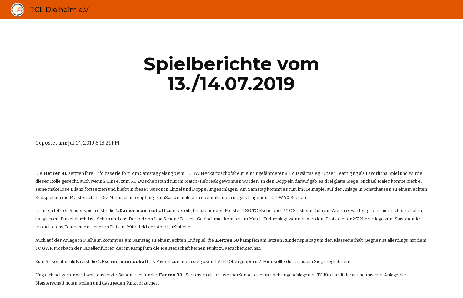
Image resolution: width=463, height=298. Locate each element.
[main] (232, 73)
